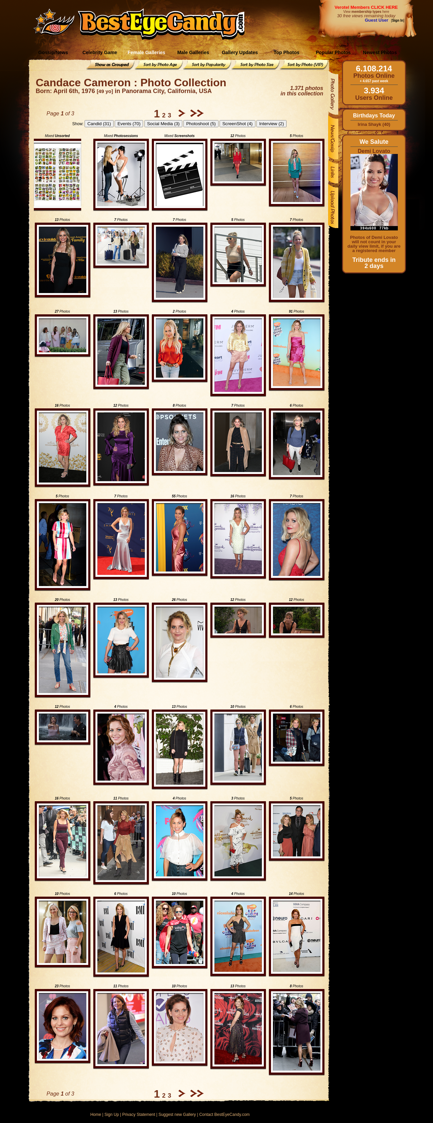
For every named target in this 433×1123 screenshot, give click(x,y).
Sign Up (112, 1114)
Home (95, 1114)
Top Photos (286, 52)
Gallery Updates (240, 52)
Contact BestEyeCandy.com (224, 1114)
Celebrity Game (100, 52)
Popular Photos (333, 52)
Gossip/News (53, 52)
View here (366, 12)
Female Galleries (146, 52)
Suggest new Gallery (177, 1114)
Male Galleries (193, 52)
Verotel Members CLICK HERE (366, 7)
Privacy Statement (138, 1114)
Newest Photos (380, 52)
